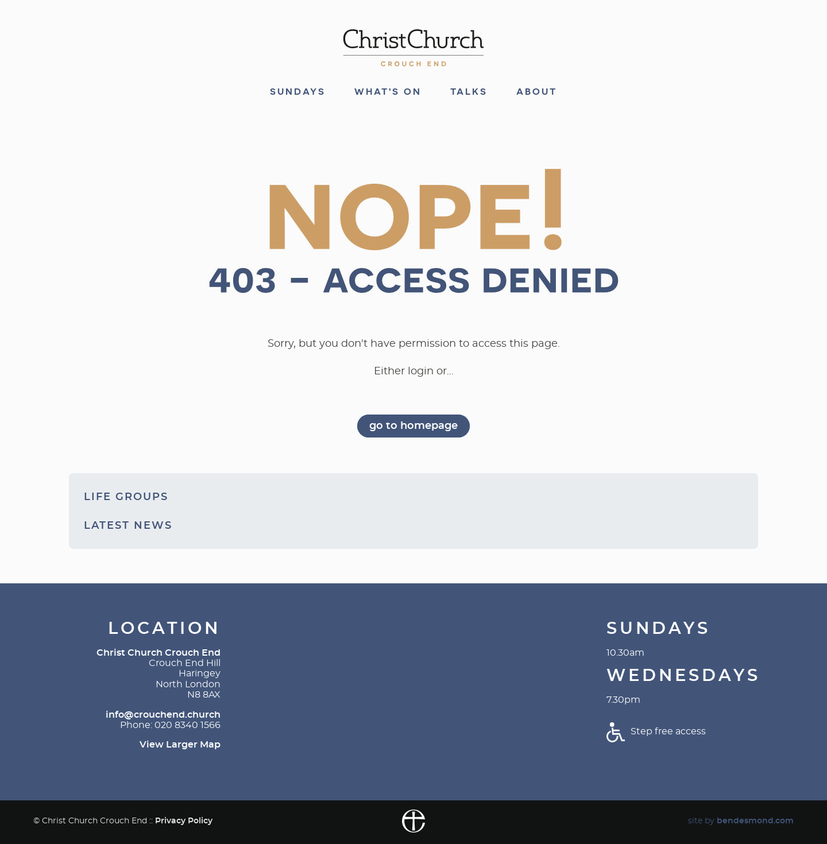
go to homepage (413, 426)
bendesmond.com (755, 820)
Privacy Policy (183, 820)
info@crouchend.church (163, 714)
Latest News (128, 526)
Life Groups (126, 497)
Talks (469, 91)
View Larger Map (180, 744)
